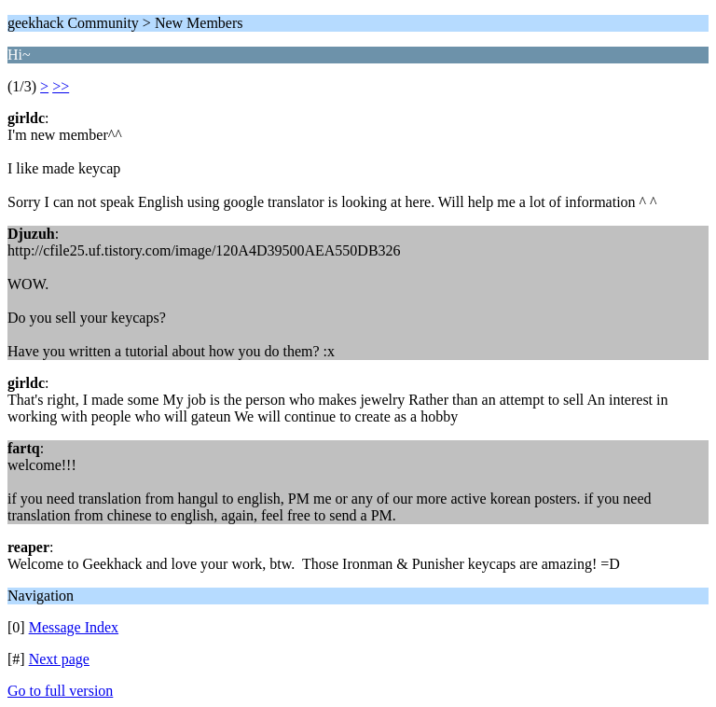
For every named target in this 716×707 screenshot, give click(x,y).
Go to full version (60, 691)
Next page (59, 659)
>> (60, 86)
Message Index (73, 627)
